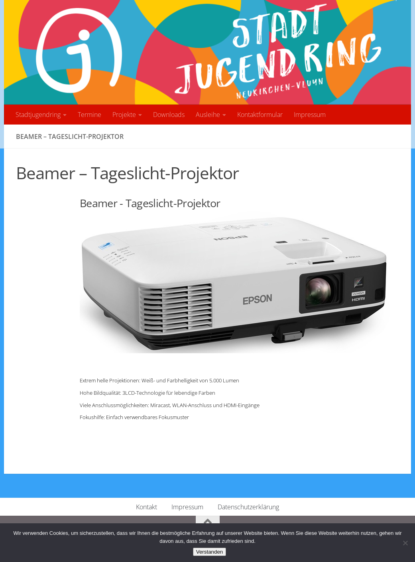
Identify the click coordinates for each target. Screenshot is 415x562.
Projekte (124, 114)
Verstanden (209, 552)
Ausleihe (208, 114)
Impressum (310, 114)
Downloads (169, 114)
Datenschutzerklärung (248, 507)
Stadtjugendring (38, 114)
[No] (405, 543)
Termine (89, 114)
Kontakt (146, 507)
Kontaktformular (260, 114)
